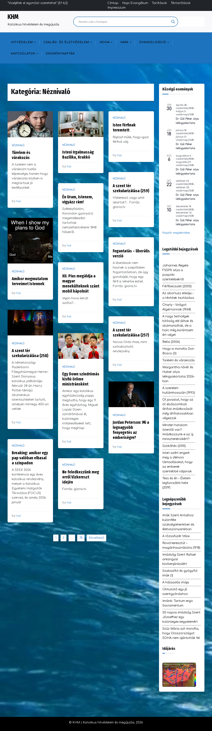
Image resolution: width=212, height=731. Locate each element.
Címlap (112, 3)
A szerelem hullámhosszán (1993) (178, 390)
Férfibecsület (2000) (177, 286)
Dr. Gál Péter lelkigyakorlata (185, 146)
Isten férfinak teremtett (124, 127)
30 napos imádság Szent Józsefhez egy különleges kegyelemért (181, 617)
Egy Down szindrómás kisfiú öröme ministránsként (80, 379)
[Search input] (123, 22)
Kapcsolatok (23, 53)
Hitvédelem (22, 42)
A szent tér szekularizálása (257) (131, 332)
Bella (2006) (171, 341)
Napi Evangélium (135, 3)
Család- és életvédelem (66, 42)
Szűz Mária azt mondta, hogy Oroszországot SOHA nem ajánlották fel (181, 633)
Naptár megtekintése (176, 232)
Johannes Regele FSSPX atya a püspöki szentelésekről (175, 272)
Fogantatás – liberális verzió (131, 253)
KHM (13, 17)
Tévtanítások (181, 3)
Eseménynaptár (60, 53)
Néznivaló (18, 145)
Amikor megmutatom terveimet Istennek (30, 281)
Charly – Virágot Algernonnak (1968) (176, 307)
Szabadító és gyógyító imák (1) (179, 573)
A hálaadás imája (175, 582)
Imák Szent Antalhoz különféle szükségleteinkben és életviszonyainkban (178, 522)
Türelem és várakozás (21, 155)
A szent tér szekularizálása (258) (30, 353)
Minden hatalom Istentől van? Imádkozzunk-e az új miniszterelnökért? (177, 432)
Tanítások (159, 3)
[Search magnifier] (173, 22)
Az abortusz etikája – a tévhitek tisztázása (178, 295)
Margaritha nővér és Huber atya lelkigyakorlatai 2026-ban (178, 374)
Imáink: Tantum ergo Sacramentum (177, 603)
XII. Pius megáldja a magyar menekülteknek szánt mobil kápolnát (80, 283)
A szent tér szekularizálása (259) (131, 188)
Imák (124, 42)
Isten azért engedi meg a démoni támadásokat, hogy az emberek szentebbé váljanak (177, 462)
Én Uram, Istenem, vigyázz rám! (77, 199)
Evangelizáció (152, 42)
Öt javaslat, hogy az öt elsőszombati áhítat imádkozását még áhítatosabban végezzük (177, 409)
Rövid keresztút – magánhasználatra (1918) (181, 545)
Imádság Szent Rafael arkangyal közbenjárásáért (179, 559)
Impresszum (116, 7)
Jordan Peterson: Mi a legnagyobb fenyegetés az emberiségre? (131, 430)
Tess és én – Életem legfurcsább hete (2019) (176, 483)
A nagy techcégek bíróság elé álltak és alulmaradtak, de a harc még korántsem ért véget (177, 325)
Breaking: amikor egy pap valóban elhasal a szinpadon (30, 457)
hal (18, 201)
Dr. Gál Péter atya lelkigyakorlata (187, 120)
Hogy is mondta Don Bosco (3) (178, 351)
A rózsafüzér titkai (176, 536)
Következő (96, 537)
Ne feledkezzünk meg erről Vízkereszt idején (80, 477)
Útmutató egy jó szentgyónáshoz (175, 592)
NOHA (105, 42)
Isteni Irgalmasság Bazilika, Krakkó (78, 155)
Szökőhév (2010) (174, 446)
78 (80, 537)
